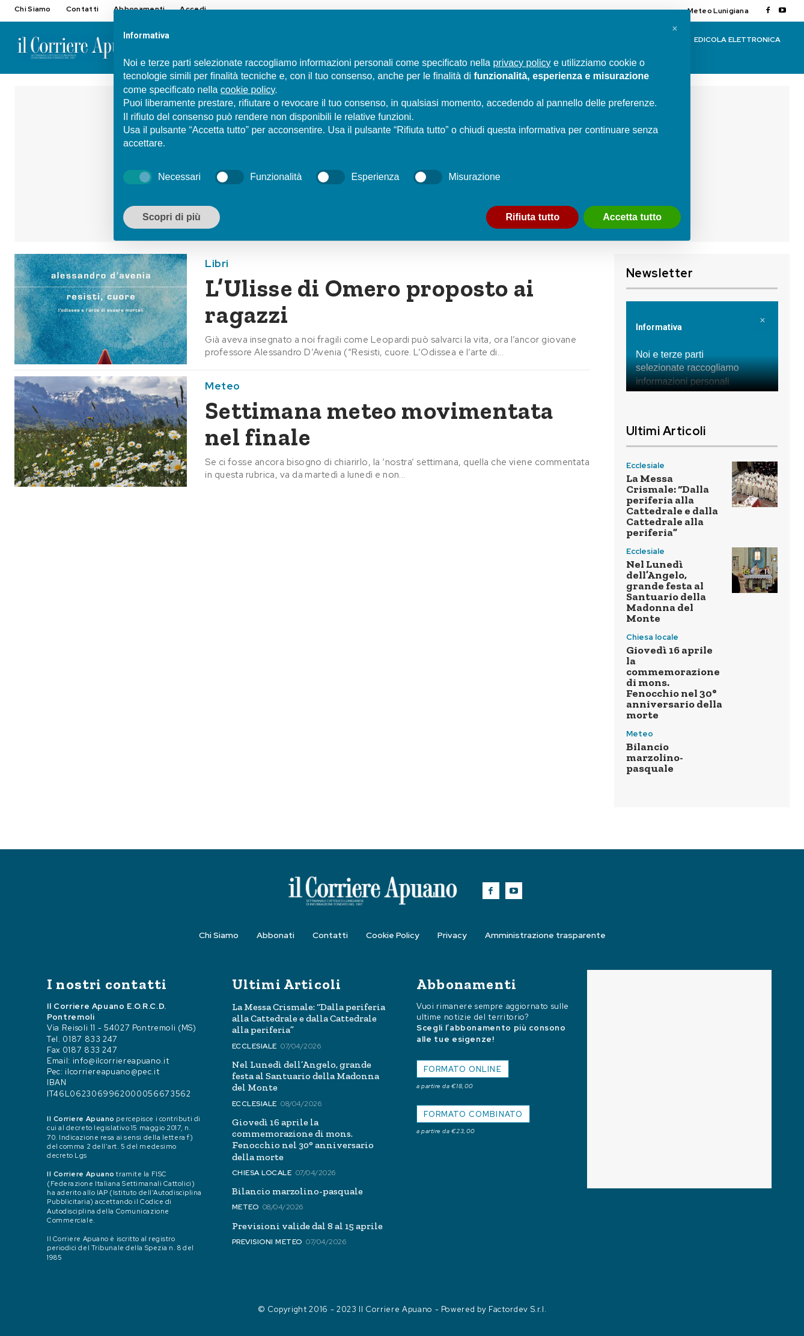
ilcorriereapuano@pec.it (112, 1072)
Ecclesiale (645, 465)
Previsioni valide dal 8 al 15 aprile (307, 1226)
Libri (217, 264)
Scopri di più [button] (171, 217)
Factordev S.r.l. (517, 1309)
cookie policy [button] (248, 90)
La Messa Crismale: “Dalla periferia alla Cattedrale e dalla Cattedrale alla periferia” (672, 505)
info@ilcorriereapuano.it (121, 1061)
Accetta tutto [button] (632, 217)
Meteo (222, 386)
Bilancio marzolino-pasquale (654, 757)
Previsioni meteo (267, 1242)
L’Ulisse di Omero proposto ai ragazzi (369, 301)
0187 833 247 (90, 1039)
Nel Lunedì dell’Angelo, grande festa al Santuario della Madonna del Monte (666, 591)
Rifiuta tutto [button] (532, 217)
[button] (674, 28)
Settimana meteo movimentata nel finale (379, 423)
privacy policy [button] (521, 63)
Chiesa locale (652, 637)
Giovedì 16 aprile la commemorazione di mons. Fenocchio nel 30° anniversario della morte (303, 1139)
